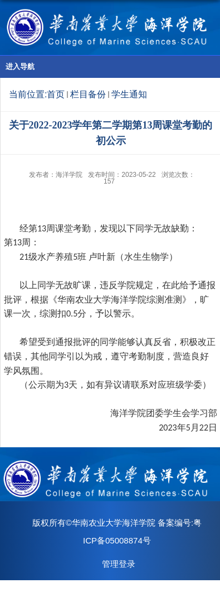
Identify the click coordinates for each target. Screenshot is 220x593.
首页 (56, 94)
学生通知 (129, 94)
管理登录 (118, 564)
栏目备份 (88, 94)
